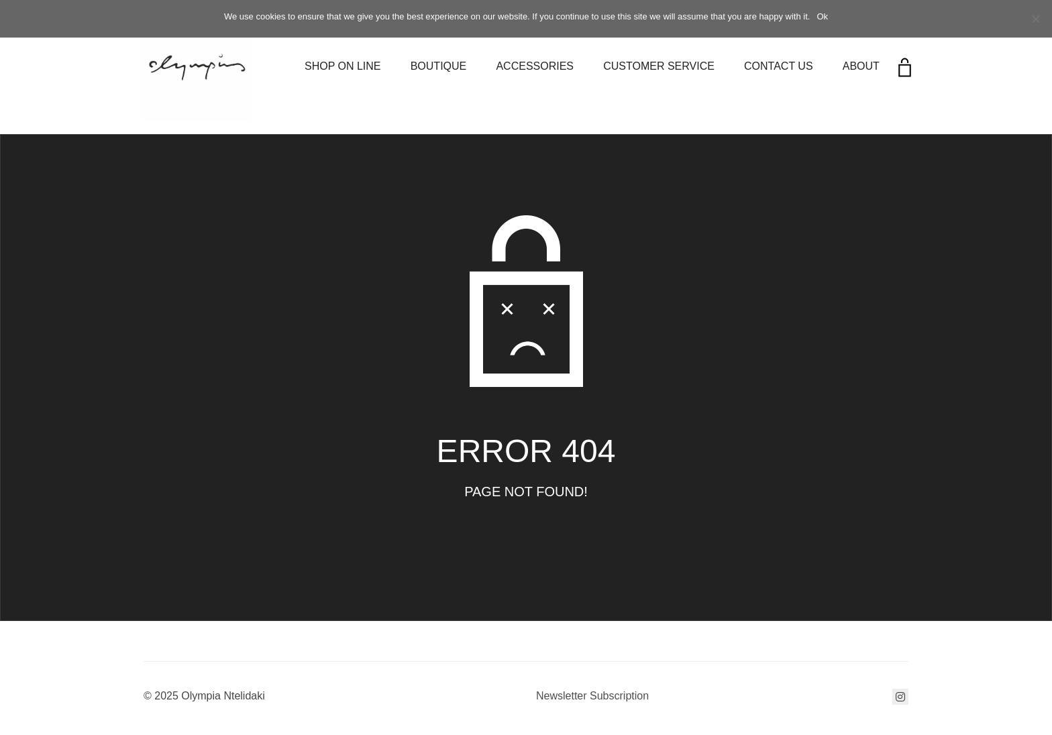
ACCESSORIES (535, 66)
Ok (822, 16)
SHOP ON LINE (343, 66)
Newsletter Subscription (592, 695)
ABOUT (861, 66)
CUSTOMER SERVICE (659, 66)
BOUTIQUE (439, 66)
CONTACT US (778, 66)
